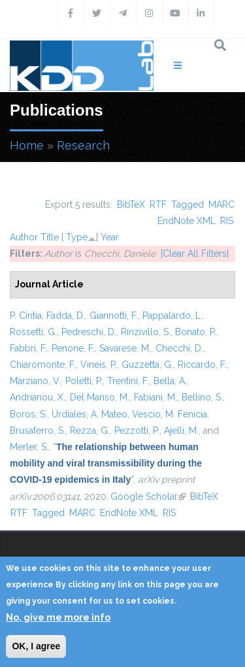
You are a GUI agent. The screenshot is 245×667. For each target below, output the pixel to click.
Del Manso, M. (99, 397)
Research (83, 145)
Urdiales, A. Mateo (89, 414)
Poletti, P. (84, 381)
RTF (158, 204)
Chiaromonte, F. (43, 364)
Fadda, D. (65, 315)
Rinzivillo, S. (146, 332)
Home (27, 145)
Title (50, 237)
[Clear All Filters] (195, 253)
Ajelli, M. (181, 430)
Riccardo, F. (202, 364)
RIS (226, 221)
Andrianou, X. (37, 397)
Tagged (187, 204)
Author (24, 237)
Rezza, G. (90, 430)
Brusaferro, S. (37, 430)
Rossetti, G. (33, 332)
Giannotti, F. (114, 315)
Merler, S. (29, 447)
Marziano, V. (35, 381)
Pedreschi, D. (88, 332)
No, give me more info (58, 617)
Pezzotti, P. (136, 430)
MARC (221, 204)
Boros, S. (28, 414)
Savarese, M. (125, 348)
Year (110, 237)
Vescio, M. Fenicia (169, 414)
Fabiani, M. (155, 397)
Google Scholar (148, 496)
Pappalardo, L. (172, 315)
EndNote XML (186, 221)
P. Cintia (26, 315)
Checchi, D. (179, 348)
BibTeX (131, 204)
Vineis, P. (98, 364)
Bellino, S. (202, 397)
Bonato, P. (195, 332)
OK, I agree (36, 646)
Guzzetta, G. (147, 364)
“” (106, 463)
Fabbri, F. (28, 348)
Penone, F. (73, 348)
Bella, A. (170, 381)
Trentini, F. (128, 381)
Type (77, 237)
